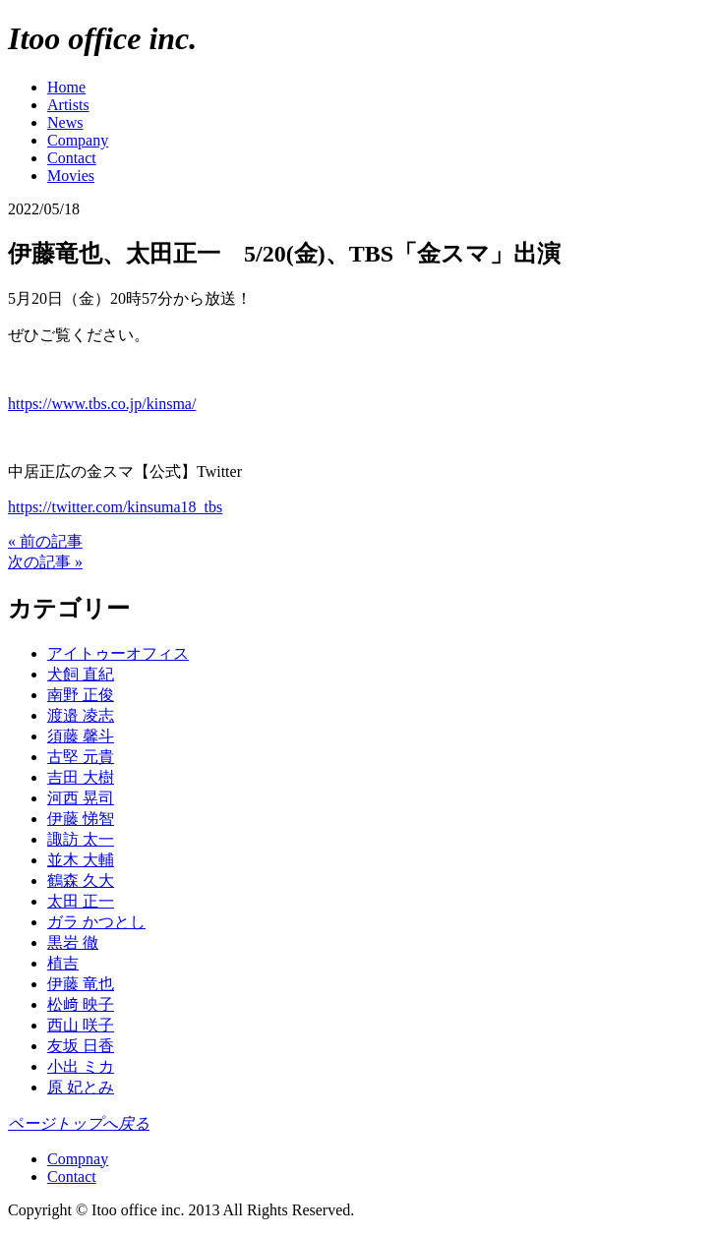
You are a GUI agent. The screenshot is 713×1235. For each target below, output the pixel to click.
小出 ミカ (80, 1066)
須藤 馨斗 (80, 736)
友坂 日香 (80, 1045)
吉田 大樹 (80, 777)
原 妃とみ (80, 1087)
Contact (71, 157)
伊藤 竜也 (80, 983)
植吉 (63, 963)
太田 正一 (80, 901)
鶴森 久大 (80, 880)
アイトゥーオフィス (118, 653)
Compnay (77, 1158)
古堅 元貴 (80, 756)
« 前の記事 (45, 541)
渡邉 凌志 (80, 715)
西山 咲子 (80, 1025)
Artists (68, 104)
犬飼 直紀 (80, 674)
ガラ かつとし (96, 921)
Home (66, 87)
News (65, 122)
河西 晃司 (80, 798)
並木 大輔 (80, 860)
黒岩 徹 (72, 942)
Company (77, 140)
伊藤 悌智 (80, 818)
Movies (70, 175)
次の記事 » (45, 562)
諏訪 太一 (80, 839)
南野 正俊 (80, 694)
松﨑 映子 (80, 1004)
